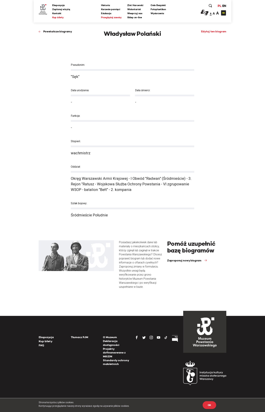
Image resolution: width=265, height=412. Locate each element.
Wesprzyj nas (134, 13)
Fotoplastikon (158, 9)
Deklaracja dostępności (111, 343)
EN (224, 6)
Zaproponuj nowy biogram (184, 260)
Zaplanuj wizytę (61, 9)
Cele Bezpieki (158, 5)
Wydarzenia (157, 13)
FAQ (41, 345)
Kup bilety (58, 17)
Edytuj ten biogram (213, 31)
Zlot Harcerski (135, 5)
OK (209, 405)
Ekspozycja (58, 5)
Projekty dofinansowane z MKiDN (114, 352)
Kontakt (56, 13)
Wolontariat (134, 9)
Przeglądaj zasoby (111, 17)
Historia (105, 5)
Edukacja (106, 13)
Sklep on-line (134, 17)
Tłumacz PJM (79, 337)
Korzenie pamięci (110, 9)
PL (219, 6)
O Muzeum (110, 337)
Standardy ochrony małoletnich (116, 362)
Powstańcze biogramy (57, 31)
